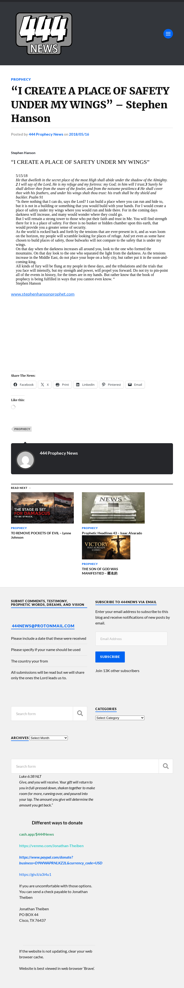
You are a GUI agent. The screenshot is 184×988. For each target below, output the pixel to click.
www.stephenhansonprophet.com (45, 294)
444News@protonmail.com (43, 582)
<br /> (25, 333)
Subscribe (110, 614)
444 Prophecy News (46, 134)
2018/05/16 (79, 134)
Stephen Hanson (23, 153)
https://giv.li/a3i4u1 (35, 831)
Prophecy (21, 79)
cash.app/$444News (36, 791)
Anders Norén (40, 978)
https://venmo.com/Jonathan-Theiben (51, 802)
